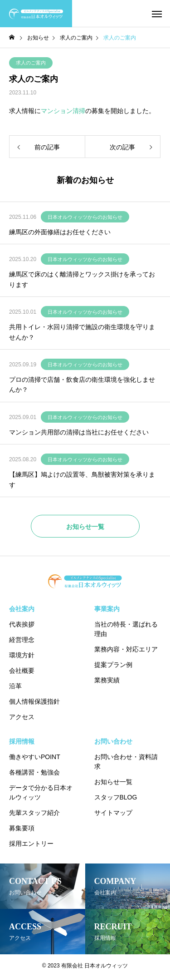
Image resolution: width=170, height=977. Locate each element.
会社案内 (21, 608)
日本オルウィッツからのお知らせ (85, 217)
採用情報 (21, 741)
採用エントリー (31, 843)
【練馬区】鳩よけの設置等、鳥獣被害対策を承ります (82, 479)
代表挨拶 (21, 624)
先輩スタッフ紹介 (34, 812)
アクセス (21, 716)
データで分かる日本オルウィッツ (41, 792)
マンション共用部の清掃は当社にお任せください (79, 432)
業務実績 (107, 680)
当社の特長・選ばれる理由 (126, 629)
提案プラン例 (113, 664)
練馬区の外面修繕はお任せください (60, 232)
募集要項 (21, 828)
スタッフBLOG (115, 797)
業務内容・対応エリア (126, 649)
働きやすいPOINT (34, 756)
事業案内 (107, 608)
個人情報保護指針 (34, 701)
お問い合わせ (113, 741)
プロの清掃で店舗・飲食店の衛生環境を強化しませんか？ (82, 384)
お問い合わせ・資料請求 (126, 761)
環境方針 (21, 655)
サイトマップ (113, 812)
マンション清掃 (63, 110)
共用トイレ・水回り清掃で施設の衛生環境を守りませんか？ (82, 331)
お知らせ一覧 (113, 781)
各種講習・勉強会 (34, 772)
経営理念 (21, 639)
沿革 (15, 686)
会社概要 (21, 670)
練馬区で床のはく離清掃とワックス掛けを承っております (82, 279)
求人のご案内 (31, 62)
